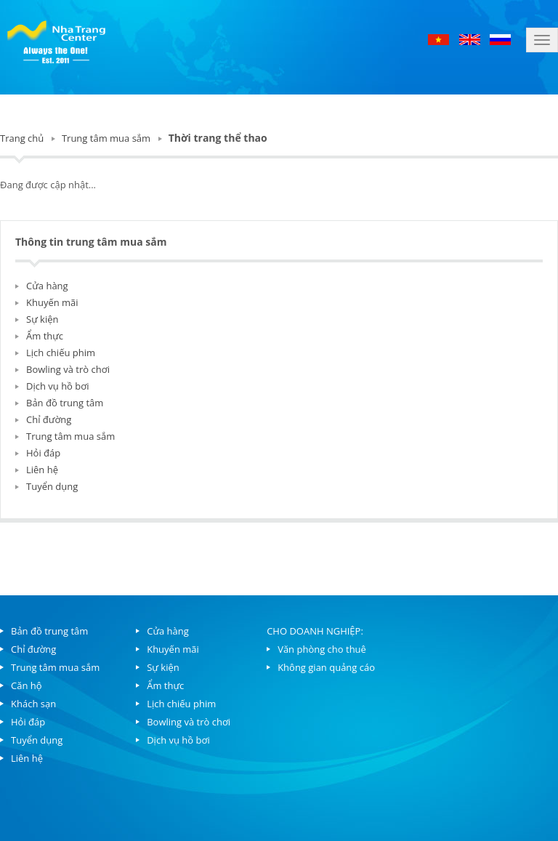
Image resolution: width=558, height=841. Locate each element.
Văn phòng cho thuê (322, 649)
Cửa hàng (47, 285)
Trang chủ (22, 138)
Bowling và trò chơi (68, 369)
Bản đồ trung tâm (64, 402)
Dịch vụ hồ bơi (57, 386)
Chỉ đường (48, 419)
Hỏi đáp (43, 452)
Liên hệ (42, 469)
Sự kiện (42, 319)
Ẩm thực (44, 335)
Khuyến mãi (52, 302)
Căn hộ (26, 685)
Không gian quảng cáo (326, 667)
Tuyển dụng (52, 486)
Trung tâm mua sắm (106, 138)
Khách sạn (33, 703)
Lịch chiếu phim (60, 352)
